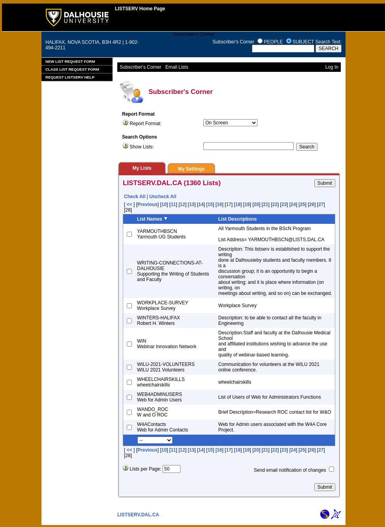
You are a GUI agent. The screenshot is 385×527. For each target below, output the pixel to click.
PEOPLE (273, 42)
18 (237, 204)
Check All (134, 196)
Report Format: (146, 123)
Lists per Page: (145, 469)
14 (200, 204)
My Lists (141, 168)
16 (219, 204)
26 (311, 204)
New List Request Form (70, 61)
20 (256, 204)
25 (302, 204)
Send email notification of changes (290, 470)
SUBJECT (303, 42)
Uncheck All (162, 196)
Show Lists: (142, 147)
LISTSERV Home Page (140, 8)
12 (182, 204)
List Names (149, 219)
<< (129, 204)
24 (293, 204)
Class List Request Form (72, 69)
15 (210, 204)
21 (265, 204)
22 (274, 204)
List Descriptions (237, 219)
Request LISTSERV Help (69, 77)
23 (284, 204)
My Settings (191, 169)
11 (173, 204)
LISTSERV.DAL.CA (138, 515)
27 (320, 204)
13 (191, 204)
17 (228, 204)
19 (247, 204)
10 (164, 204)
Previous (147, 204)
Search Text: (329, 42)
